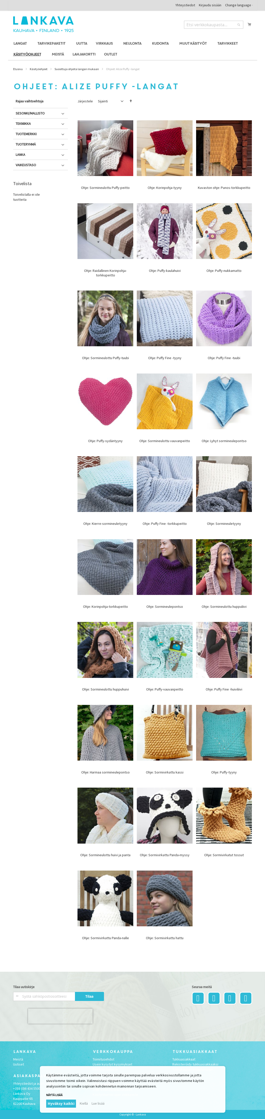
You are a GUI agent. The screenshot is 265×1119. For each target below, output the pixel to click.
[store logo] (43, 24)
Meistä (18, 1059)
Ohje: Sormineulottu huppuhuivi (105, 689)
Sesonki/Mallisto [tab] (30, 113)
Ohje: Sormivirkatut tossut (224, 855)
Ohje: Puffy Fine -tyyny (164, 358)
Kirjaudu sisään (210, 5)
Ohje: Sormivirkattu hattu (164, 938)
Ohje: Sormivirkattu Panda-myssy (165, 855)
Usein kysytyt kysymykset (112, 1064)
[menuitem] (21, 43)
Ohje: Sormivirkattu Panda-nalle (105, 938)
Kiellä (84, 1103)
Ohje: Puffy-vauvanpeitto (164, 689)
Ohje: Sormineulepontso (164, 606)
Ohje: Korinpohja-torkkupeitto (105, 606)
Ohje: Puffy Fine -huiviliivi (224, 689)
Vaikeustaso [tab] (26, 165)
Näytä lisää (54, 1095)
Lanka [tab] (20, 154)
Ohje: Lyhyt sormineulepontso (224, 441)
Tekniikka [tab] (23, 123)
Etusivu (18, 69)
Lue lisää (98, 1103)
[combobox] (213, 25)
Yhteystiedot (185, 5)
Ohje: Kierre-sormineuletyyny (105, 523)
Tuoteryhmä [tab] (26, 144)
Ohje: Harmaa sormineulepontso (105, 772)
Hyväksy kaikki (61, 1103)
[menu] (132, 49)
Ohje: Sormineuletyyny (224, 523)
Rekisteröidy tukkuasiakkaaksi (195, 1064)
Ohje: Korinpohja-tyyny (165, 187)
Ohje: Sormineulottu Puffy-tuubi (105, 358)
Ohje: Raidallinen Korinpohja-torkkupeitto (105, 272)
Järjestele (85, 101)
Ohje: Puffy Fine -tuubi (224, 358)
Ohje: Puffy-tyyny (224, 772)
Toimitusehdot (103, 1059)
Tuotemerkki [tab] (26, 134)
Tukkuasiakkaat (183, 1059)
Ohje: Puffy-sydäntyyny (105, 441)
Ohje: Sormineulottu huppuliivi (224, 606)
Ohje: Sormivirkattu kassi (164, 772)
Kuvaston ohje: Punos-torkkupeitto (224, 187)
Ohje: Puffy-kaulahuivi (165, 270)
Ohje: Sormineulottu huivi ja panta (105, 855)
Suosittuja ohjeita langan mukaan (77, 69)
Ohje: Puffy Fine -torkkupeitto (165, 523)
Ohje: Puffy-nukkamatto (224, 270)
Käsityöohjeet (38, 69)
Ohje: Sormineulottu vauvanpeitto (164, 441)
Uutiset (18, 1064)
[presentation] (60, 1016)
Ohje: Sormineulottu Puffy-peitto (105, 187)
